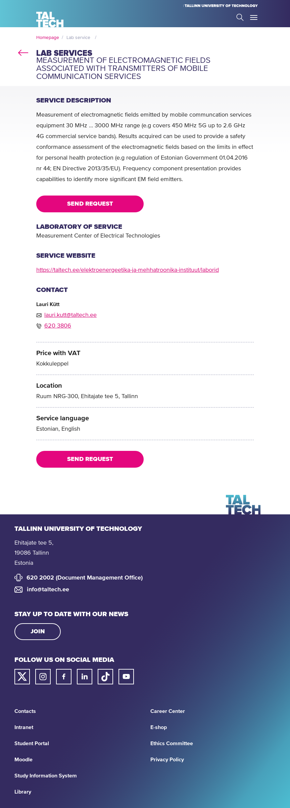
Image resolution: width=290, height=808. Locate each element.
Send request (90, 204)
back (23, 52)
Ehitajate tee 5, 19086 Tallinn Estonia (33, 553)
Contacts (25, 711)
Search (240, 17)
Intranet (23, 727)
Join (38, 632)
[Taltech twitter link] (22, 676)
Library (22, 792)
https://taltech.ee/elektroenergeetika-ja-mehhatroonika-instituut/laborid (127, 270)
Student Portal (31, 743)
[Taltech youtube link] (126, 676)
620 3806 (57, 326)
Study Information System (45, 775)
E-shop (158, 727)
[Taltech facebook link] (63, 676)
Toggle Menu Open (253, 17)
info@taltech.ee (48, 590)
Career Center (167, 711)
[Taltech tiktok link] (105, 676)
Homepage (47, 37)
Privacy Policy (167, 759)
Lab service (78, 37)
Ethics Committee (171, 743)
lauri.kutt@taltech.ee (70, 315)
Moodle (23, 759)
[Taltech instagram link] (43, 676)
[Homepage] (49, 19)
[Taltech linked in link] (84, 676)
